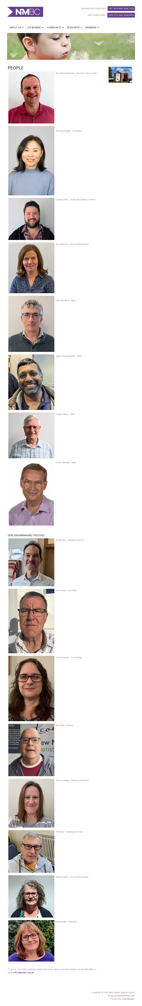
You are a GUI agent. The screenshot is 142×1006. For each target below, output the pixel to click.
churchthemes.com (126, 995)
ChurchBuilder (128, 998)
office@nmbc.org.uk (23, 972)
